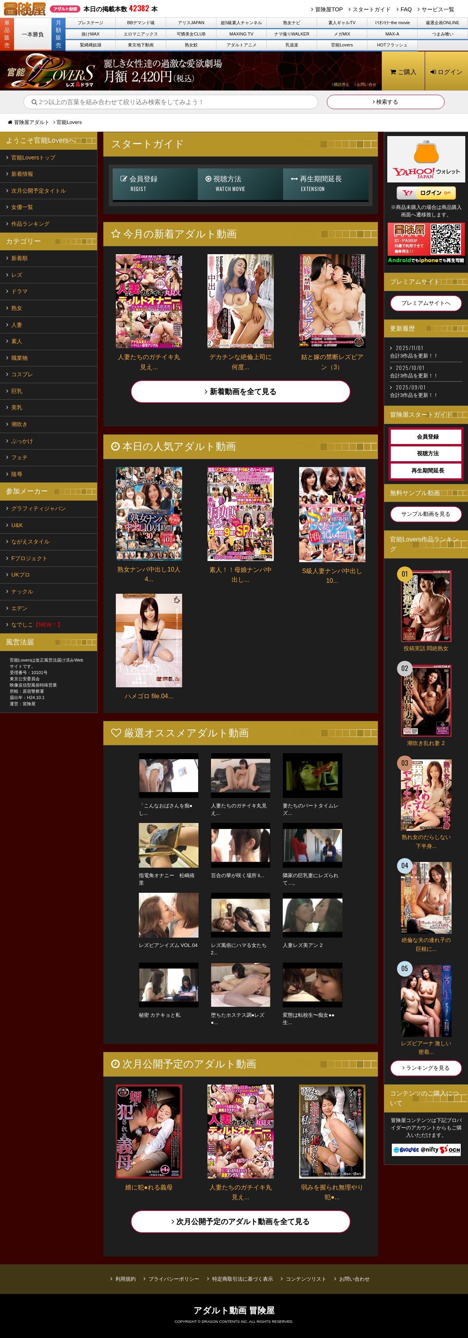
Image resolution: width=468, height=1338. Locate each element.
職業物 (19, 358)
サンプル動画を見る (425, 514)
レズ (16, 275)
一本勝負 (33, 34)
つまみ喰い (443, 34)
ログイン (447, 72)
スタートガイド (372, 9)
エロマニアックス (141, 34)
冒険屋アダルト (32, 122)
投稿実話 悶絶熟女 (426, 648)
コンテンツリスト (306, 1279)
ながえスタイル (30, 541)
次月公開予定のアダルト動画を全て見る (241, 1222)
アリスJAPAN (191, 22)
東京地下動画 (141, 44)
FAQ (406, 9)
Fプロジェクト (29, 558)
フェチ (19, 457)
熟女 (16, 308)
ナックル (22, 591)
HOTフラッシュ (392, 44)
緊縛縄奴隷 (90, 44)
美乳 (16, 407)
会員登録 (155, 184)
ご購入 (403, 72)
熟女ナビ (291, 22)
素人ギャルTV (341, 22)
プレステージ (90, 22)
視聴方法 (240, 184)
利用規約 (125, 1279)
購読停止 (341, 84)
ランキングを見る (426, 1068)
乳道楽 (291, 44)
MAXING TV (241, 34)
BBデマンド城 (140, 22)
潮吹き (19, 424)
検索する (385, 102)
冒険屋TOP (329, 9)
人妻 (16, 325)
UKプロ (20, 575)
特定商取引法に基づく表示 (242, 1279)
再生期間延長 (326, 184)
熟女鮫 (191, 44)
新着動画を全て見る (240, 392)
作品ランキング (30, 224)
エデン (19, 608)
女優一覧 (22, 207)
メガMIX (342, 34)
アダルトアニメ (242, 44)
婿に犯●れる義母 (149, 1187)
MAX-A (392, 34)
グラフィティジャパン (38, 508)
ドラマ (19, 291)
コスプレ (22, 374)
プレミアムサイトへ (425, 303)
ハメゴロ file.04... (149, 696)
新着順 (19, 258)
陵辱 (16, 474)
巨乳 (16, 391)
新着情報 (22, 174)
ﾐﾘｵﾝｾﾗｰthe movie (392, 22)
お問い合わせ (354, 1279)
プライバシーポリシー (174, 1279)
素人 (16, 341)
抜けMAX (90, 34)
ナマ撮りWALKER (292, 34)
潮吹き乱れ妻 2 (426, 743)
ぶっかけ (22, 441)
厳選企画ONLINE (442, 22)
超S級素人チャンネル (241, 22)
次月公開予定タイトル (38, 191)
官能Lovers (342, 44)
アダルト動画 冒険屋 (234, 1310)
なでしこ (37, 624)
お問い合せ (365, 84)
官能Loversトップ (33, 157)
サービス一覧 (438, 9)
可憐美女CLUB (191, 34)
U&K (17, 525)
